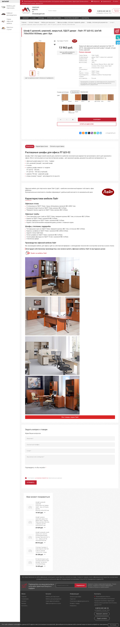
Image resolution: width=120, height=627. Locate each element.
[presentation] (39, 472)
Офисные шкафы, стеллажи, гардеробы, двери (71, 22)
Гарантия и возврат (71, 18)
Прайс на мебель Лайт (39, 253)
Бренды (41, 18)
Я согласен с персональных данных (44, 478)
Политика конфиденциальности (79, 598)
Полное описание (85, 52)
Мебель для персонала (48, 22)
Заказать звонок (102, 611)
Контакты (85, 18)
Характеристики (44, 146)
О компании (24, 596)
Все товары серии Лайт (70, 417)
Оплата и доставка (54, 18)
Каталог (26, 18)
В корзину (97, 119)
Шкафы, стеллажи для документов (97, 22)
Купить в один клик (87, 124)
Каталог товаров (34, 22)
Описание (30, 146)
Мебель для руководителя (53, 596)
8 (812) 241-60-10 (101, 10)
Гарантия (73, 596)
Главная (23, 22)
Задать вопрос (102, 615)
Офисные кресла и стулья (53, 600)
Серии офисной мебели (52, 598)
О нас (34, 18)
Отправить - (31, 483)
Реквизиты (73, 603)
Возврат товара (74, 600)
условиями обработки (41, 478)
